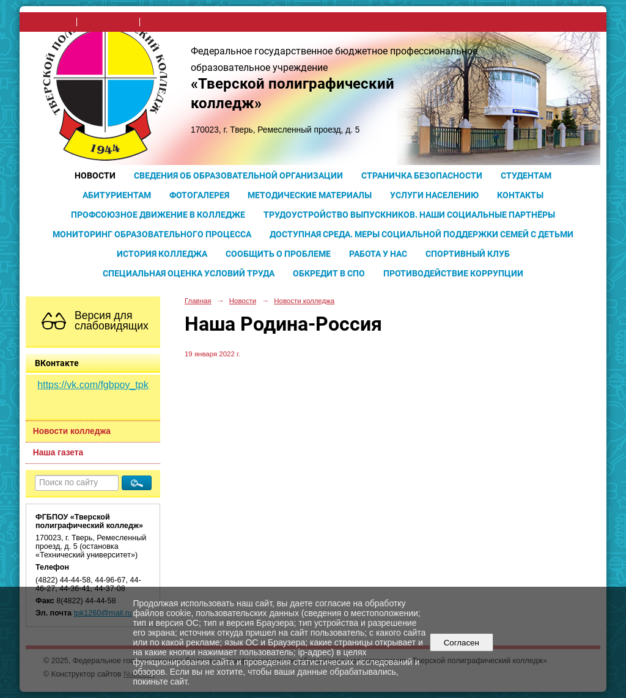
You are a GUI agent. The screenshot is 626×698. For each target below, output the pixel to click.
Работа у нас (378, 254)
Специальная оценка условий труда (188, 273)
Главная (198, 300)
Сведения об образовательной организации (238, 175)
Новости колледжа (72, 431)
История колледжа (162, 254)
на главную (52, 22)
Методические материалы (310, 195)
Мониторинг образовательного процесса (152, 234)
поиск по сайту (108, 22)
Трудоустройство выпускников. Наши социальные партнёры (409, 214)
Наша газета (58, 452)
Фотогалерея (199, 195)
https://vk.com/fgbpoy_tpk (92, 385)
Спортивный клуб (467, 254)
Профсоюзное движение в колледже (158, 214)
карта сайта (166, 22)
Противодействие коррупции (453, 273)
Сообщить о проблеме (278, 254)
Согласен (461, 642)
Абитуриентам (117, 195)
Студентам (526, 175)
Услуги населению (434, 195)
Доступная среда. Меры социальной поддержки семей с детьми (421, 234)
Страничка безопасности (421, 175)
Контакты (520, 195)
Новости (95, 175)
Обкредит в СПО (329, 273)
